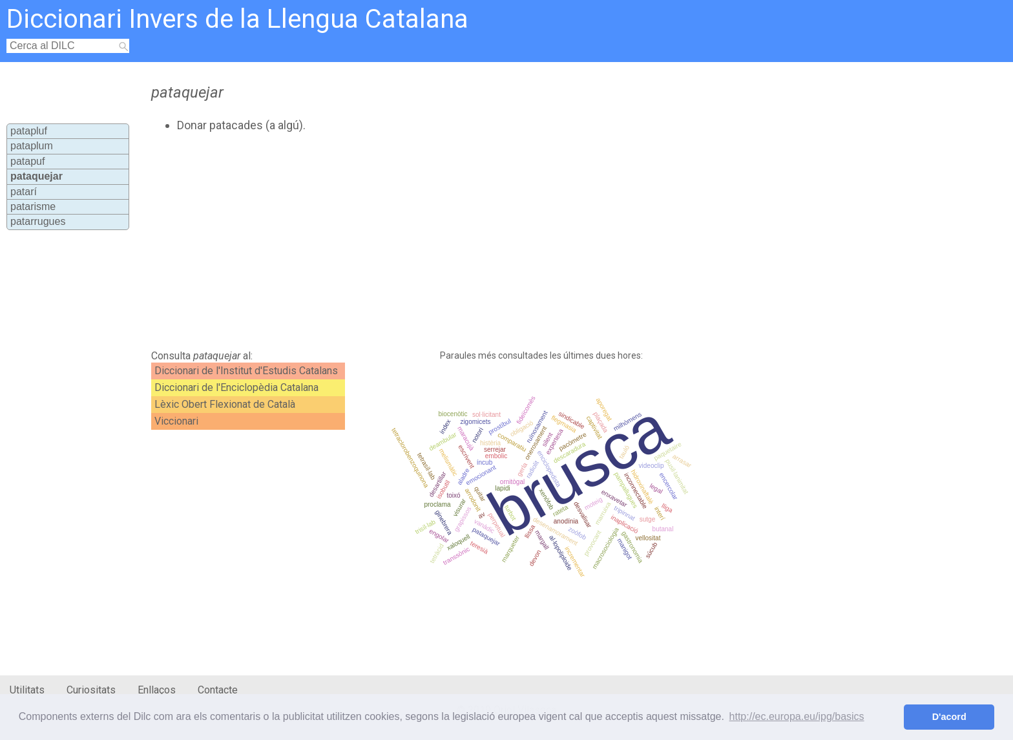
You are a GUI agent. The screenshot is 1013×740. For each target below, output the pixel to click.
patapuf (27, 161)
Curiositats (91, 690)
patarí (23, 191)
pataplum (31, 145)
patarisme (33, 206)
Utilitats (27, 690)
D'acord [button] (949, 717)
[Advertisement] (440, 241)
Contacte (218, 690)
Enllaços (157, 690)
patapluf (28, 130)
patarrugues (37, 221)
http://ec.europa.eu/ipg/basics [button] (796, 716)
